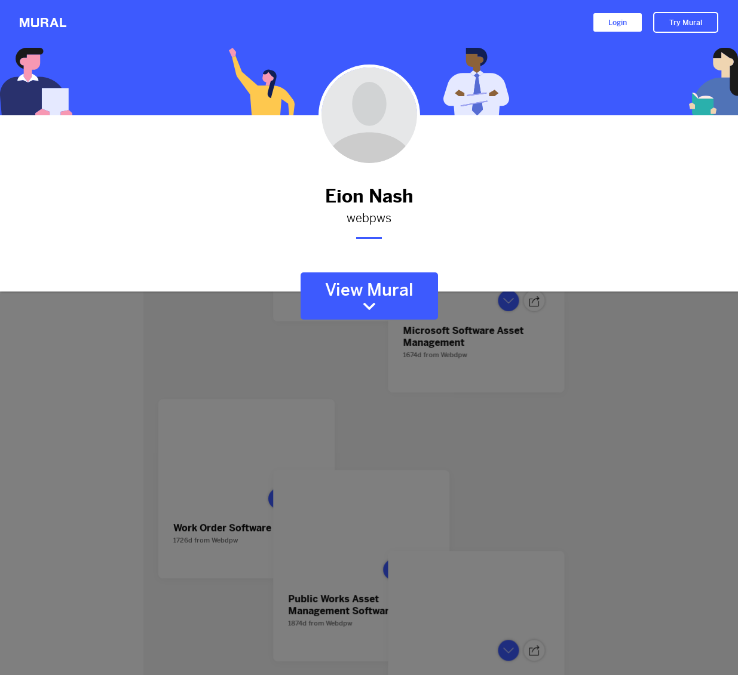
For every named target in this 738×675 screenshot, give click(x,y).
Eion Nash (369, 196)
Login (617, 22)
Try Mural (685, 22)
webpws (369, 218)
